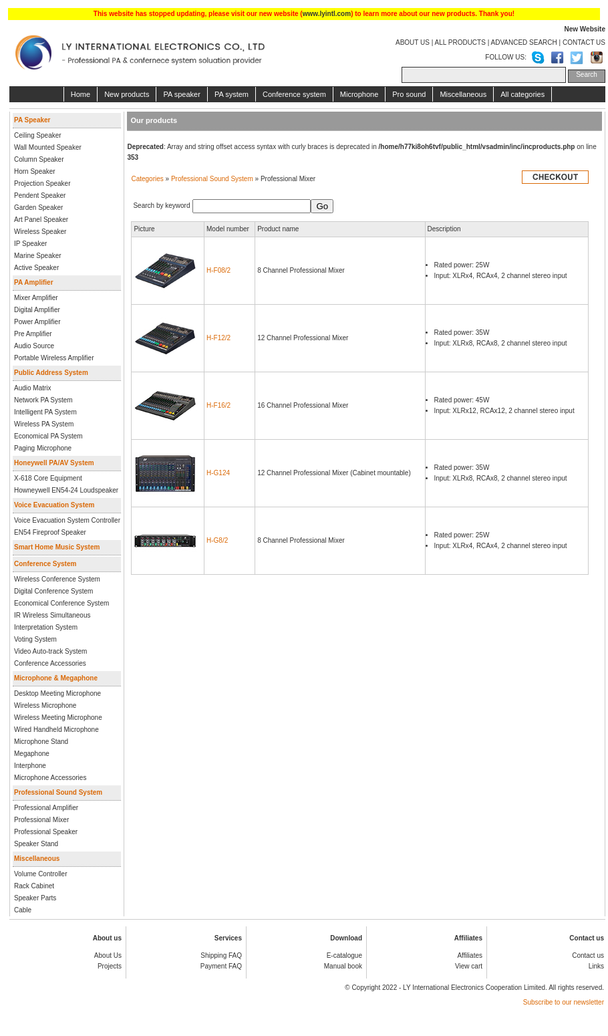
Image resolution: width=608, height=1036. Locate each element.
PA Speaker (32, 120)
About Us (108, 955)
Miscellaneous (463, 94)
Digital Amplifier (37, 309)
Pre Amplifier (33, 334)
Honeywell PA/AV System (54, 463)
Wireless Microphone (45, 705)
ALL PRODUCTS (460, 42)
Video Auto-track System (50, 651)
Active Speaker (36, 267)
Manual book (343, 966)
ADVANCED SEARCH (523, 42)
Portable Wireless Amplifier (54, 358)
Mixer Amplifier (36, 297)
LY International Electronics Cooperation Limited (474, 987)
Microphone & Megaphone (56, 678)
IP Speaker (30, 243)
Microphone (359, 94)
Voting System (35, 639)
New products (126, 94)
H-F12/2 (218, 338)
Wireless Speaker (40, 231)
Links (596, 966)
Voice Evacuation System (54, 505)
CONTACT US (584, 42)
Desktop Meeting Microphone (57, 693)
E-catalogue (344, 955)
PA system (231, 94)
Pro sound (409, 94)
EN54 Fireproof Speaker (50, 532)
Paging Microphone (42, 448)
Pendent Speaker (39, 195)
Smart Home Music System (57, 547)
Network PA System (43, 400)
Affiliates (469, 955)
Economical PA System (48, 436)
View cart (468, 966)
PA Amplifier (33, 282)
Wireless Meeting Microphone (58, 717)
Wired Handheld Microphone (56, 729)
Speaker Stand (36, 844)
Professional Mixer (41, 819)
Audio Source (34, 346)
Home (80, 94)
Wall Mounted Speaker (48, 147)
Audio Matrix (32, 388)
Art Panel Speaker (41, 219)
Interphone (30, 765)
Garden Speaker (38, 207)
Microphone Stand (41, 741)
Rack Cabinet (34, 886)
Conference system (294, 94)
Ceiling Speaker (37, 135)
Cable (22, 910)
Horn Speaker (34, 171)
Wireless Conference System (57, 579)
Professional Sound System (58, 792)
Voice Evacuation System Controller (67, 520)
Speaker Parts (35, 898)
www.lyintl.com (327, 13)
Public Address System (51, 372)
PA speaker (181, 94)
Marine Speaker (37, 255)
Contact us (588, 955)
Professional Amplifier (46, 807)
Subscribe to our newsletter (563, 1002)
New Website (585, 29)
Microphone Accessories (50, 777)
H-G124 (218, 473)
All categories (522, 94)
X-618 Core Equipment (48, 478)
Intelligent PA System (45, 412)
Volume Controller (40, 874)
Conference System (45, 563)
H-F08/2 (218, 270)
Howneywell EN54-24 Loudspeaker (66, 490)
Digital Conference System (53, 591)
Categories (147, 178)
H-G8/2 (217, 540)
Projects (110, 966)
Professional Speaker (46, 831)
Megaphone (31, 753)
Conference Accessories (50, 663)
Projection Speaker (42, 183)
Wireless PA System (43, 424)
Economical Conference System (61, 603)
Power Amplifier (37, 322)
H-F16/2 (218, 405)
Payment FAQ (221, 966)
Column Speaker (38, 159)
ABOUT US (413, 42)
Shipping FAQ (221, 955)
